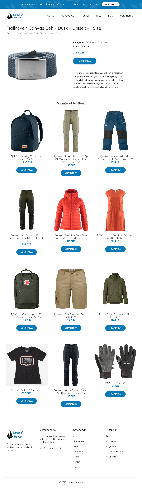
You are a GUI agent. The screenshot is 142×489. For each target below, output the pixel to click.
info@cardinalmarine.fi (50, 450)
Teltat (99, 16)
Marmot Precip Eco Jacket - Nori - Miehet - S (115, 317)
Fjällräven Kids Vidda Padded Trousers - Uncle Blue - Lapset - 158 (115, 160)
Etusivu (10, 35)
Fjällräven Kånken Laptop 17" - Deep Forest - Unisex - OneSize (26, 317)
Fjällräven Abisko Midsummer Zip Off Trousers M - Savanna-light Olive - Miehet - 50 (71, 161)
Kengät (51, 16)
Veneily (76, 469)
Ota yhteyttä (112, 443)
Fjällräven (102, 44)
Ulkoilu (76, 458)
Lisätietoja (85, 63)
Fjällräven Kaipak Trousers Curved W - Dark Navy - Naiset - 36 (71, 393)
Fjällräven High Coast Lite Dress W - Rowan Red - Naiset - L (115, 238)
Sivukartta (111, 458)
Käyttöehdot (112, 448)
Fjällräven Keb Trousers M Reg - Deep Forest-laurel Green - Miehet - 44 (26, 240)
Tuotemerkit (126, 16)
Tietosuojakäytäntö (115, 453)
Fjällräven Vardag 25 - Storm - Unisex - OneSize (26, 160)
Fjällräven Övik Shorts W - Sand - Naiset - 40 (71, 317)
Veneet (76, 463)
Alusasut (85, 16)
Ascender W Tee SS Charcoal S (26, 392)
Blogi (110, 16)
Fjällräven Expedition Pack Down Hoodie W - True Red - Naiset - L (71, 238)
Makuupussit (68, 16)
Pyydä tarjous (110, 4)
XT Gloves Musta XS (115, 385)
